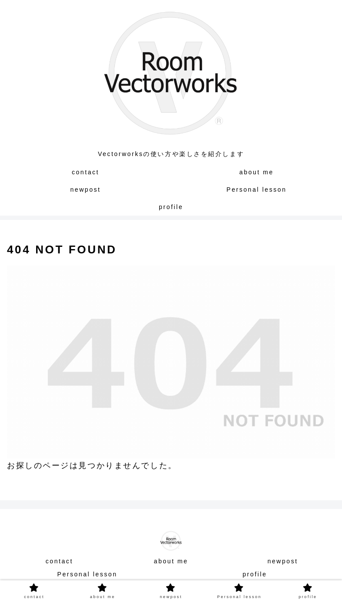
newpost (283, 561)
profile (254, 574)
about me (171, 561)
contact (59, 561)
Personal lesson (87, 574)
